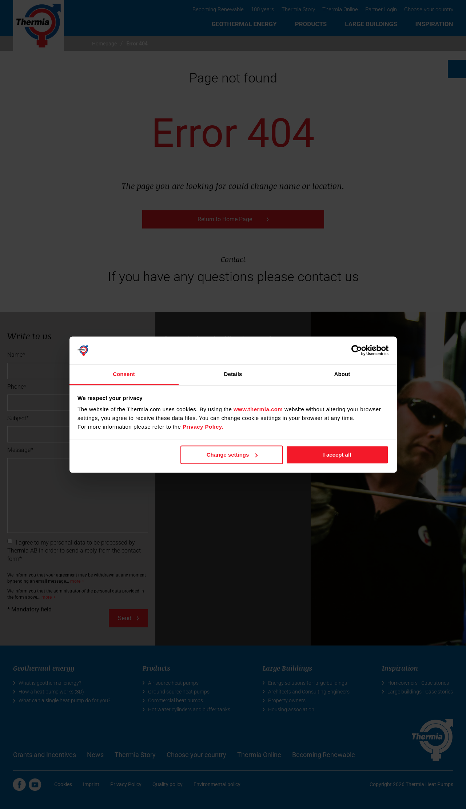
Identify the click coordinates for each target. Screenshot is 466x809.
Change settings (232, 455)
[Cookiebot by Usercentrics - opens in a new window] (357, 350)
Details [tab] (233, 374)
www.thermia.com (258, 409)
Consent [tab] (124, 374)
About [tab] (342, 374)
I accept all (337, 455)
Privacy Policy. (203, 427)
